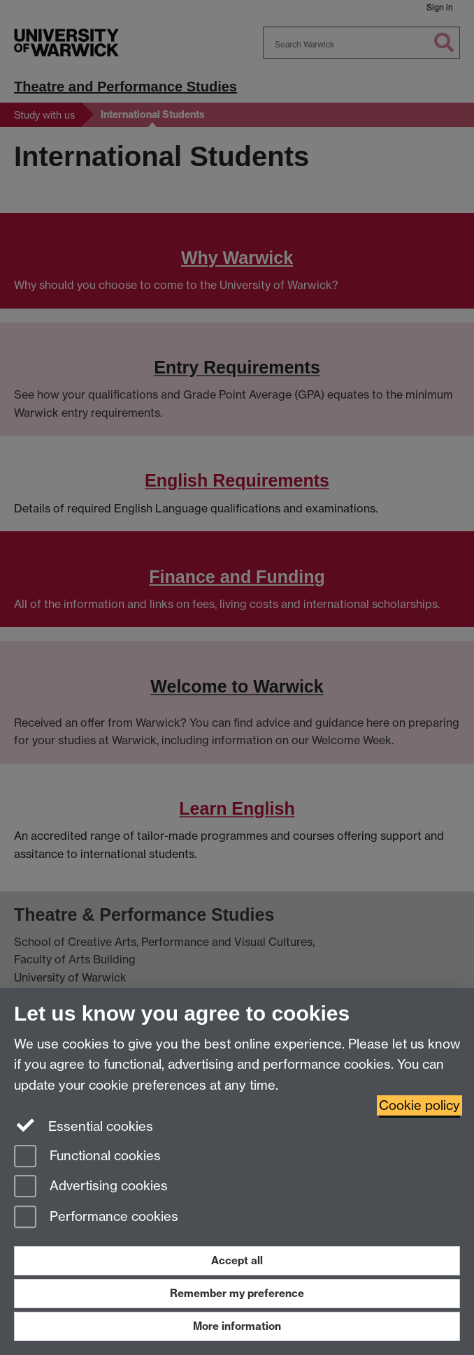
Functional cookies (87, 1157)
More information (237, 1326)
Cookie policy (419, 1105)
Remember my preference (237, 1293)
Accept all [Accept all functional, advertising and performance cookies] (237, 1260)
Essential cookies (83, 1125)
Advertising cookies (91, 1187)
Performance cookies (96, 1218)
